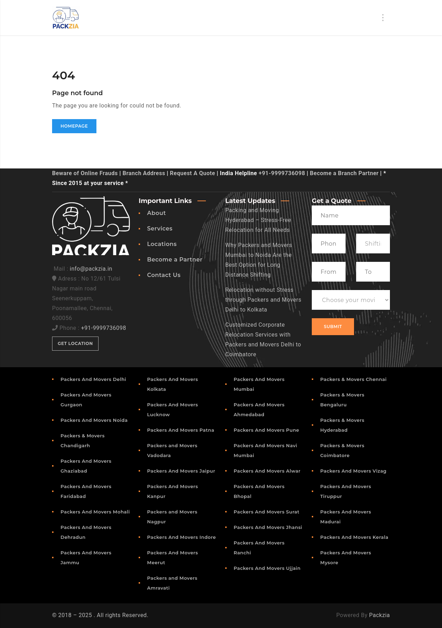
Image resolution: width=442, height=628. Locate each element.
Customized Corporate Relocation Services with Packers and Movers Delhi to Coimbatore (263, 339)
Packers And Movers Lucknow (172, 409)
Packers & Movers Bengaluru (342, 399)
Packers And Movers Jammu (86, 557)
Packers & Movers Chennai (353, 379)
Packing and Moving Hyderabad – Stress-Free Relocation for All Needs (258, 220)
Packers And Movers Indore (181, 537)
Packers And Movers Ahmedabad (259, 409)
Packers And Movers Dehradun (86, 532)
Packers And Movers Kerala (354, 537)
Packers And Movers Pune (266, 430)
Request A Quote (192, 173)
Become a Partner (174, 259)
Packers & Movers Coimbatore (342, 450)
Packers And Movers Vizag (353, 471)
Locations (162, 244)
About (156, 213)
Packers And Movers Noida (94, 420)
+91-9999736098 (282, 173)
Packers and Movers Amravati (172, 583)
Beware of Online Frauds (85, 173)
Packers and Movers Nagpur (172, 516)
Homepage (74, 126)
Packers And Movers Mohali (95, 512)
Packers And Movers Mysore (345, 557)
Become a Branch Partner (344, 173)
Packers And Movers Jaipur (181, 471)
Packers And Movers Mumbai (259, 384)
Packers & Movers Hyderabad (342, 425)
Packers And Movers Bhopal (259, 491)
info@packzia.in (91, 268)
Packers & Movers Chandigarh (83, 440)
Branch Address (143, 173)
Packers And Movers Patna (180, 430)
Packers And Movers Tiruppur (345, 491)
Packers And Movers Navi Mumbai (265, 450)
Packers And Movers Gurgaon (86, 399)
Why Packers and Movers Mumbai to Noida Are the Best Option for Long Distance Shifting (258, 260)
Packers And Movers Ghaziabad (86, 466)
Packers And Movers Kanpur (172, 491)
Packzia (379, 615)
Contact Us (164, 275)
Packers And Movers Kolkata (172, 384)
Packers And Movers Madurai (345, 516)
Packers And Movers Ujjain (267, 568)
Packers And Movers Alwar (267, 471)
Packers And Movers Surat (266, 512)
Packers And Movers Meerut (172, 557)
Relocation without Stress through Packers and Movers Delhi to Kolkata (263, 300)
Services (159, 228)
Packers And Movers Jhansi (268, 527)
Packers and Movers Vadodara (172, 450)
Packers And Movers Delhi (93, 379)
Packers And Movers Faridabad (86, 491)
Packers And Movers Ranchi (259, 547)
